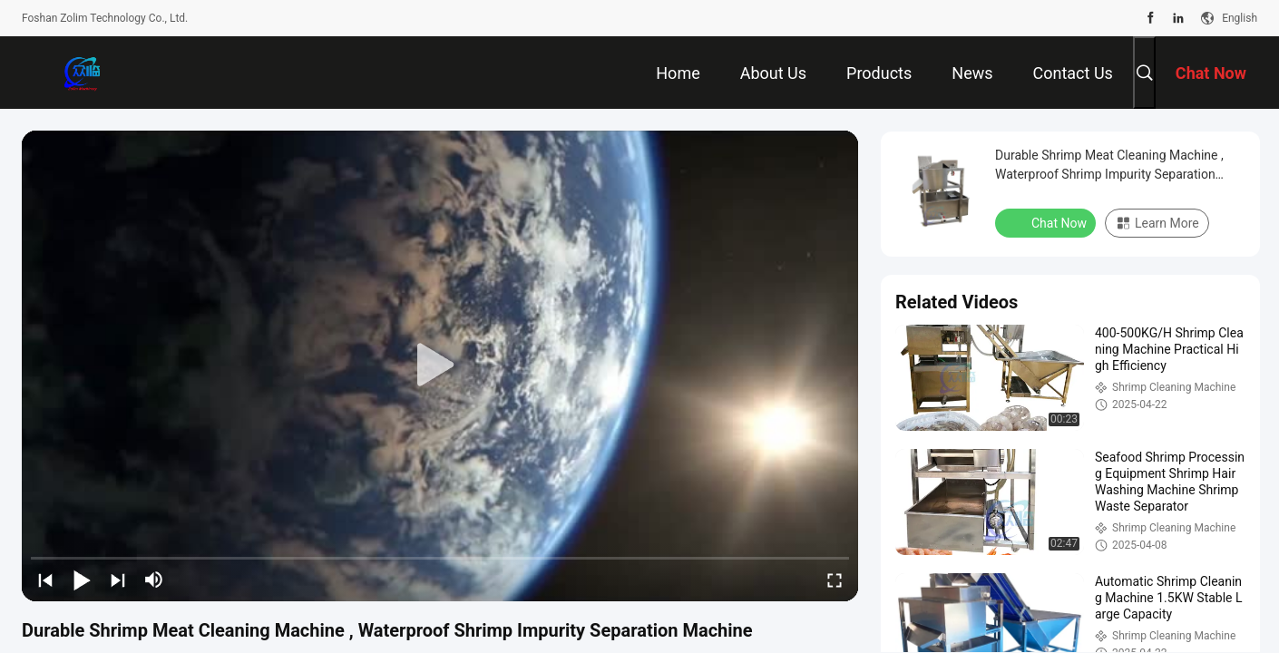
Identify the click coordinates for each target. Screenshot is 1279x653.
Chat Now (1047, 222)
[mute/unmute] (154, 579)
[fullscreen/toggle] (834, 579)
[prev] (45, 579)
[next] (118, 579)
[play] (440, 365)
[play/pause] (81, 579)
